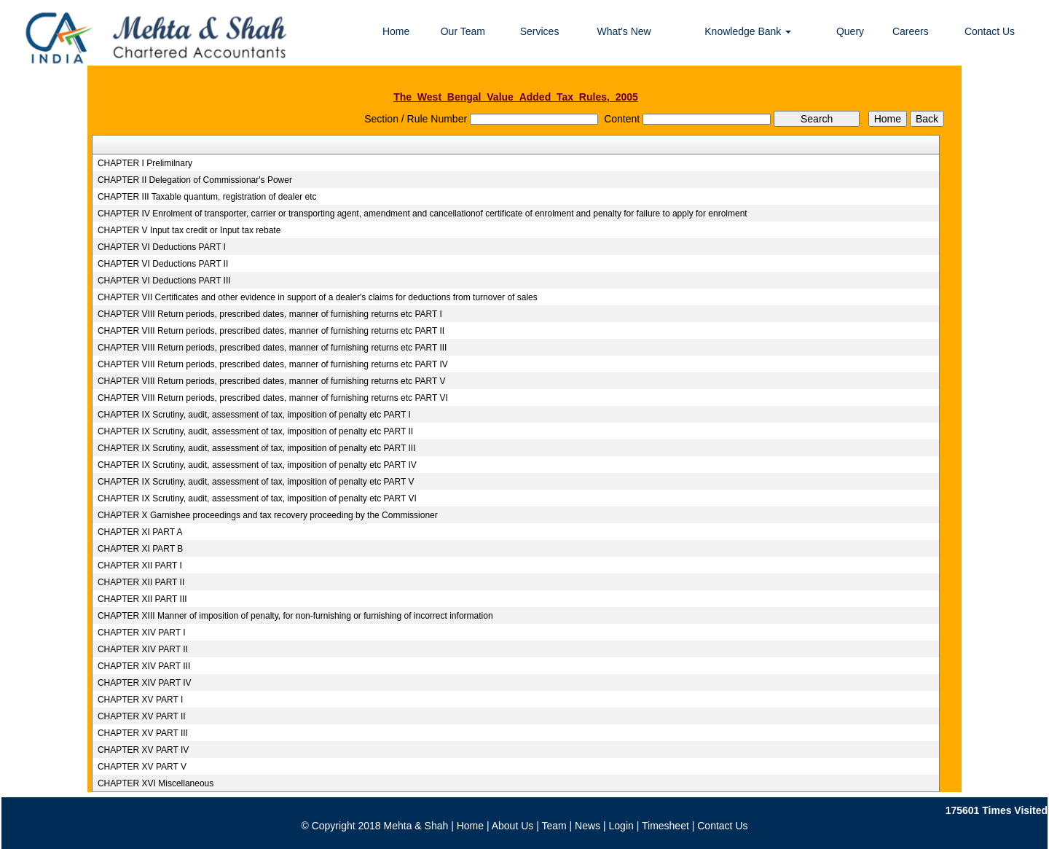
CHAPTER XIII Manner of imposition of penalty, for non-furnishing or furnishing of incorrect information (295, 616)
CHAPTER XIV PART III (144, 666)
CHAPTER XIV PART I (142, 632)
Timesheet (665, 826)
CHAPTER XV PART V (142, 767)
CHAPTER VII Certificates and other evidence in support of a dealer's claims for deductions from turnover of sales (318, 297)
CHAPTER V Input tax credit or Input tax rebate (189, 230)
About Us (513, 826)
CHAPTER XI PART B (140, 549)
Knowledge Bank (747, 31)
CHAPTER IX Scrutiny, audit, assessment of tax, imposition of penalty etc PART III (257, 448)
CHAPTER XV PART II (142, 716)
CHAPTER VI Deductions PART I (162, 247)
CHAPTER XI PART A (140, 532)
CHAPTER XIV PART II (143, 649)
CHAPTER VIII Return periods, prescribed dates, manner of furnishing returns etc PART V (272, 381)
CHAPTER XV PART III (143, 733)
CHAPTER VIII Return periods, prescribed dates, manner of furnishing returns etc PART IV (273, 364)
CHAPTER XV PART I (140, 700)
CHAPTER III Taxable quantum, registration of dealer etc (207, 197)
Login (621, 826)
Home (395, 31)
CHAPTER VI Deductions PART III (164, 280)
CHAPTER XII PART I (140, 565)
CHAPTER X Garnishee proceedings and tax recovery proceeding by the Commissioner (268, 515)
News (587, 826)
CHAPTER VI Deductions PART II (163, 264)
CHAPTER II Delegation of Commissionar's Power (195, 180)
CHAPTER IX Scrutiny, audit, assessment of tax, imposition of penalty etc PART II (255, 431)
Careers (910, 31)
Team (553, 826)
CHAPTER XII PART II (141, 582)
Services (539, 31)
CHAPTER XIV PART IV (145, 683)
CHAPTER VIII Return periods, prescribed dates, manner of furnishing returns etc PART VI (273, 398)
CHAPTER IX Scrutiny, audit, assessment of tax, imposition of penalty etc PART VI (257, 498)
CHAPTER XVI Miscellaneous (155, 783)
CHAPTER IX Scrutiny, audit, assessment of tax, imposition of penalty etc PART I (254, 415)
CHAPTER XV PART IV (143, 750)
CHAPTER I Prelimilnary (145, 163)
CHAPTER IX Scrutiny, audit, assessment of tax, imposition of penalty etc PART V (256, 482)
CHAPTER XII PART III (142, 599)
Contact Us (989, 31)
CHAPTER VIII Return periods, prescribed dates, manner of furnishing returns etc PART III (272, 348)
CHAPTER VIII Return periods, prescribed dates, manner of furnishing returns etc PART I (270, 314)
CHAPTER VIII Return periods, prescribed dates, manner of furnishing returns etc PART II (271, 331)
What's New (624, 31)
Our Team (463, 31)
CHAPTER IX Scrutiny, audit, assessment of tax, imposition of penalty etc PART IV (257, 465)
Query (850, 31)
